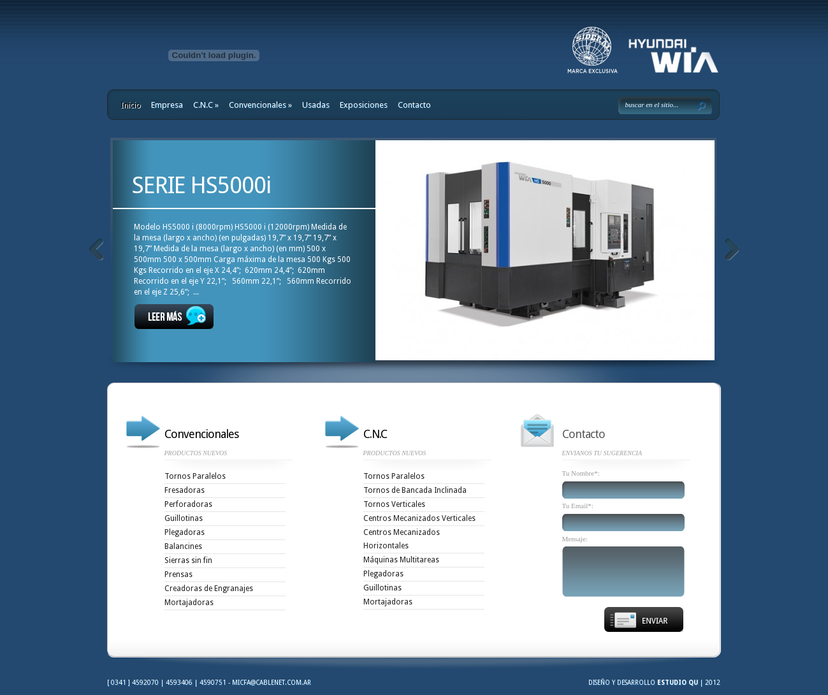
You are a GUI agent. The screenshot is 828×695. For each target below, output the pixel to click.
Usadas (316, 105)
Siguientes (731, 249)
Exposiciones (364, 105)
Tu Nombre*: (581, 473)
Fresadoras (184, 490)
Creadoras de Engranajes (208, 588)
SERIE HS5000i (201, 185)
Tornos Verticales (394, 504)
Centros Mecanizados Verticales (419, 518)
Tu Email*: (577, 505)
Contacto (414, 105)
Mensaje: (575, 539)
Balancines (183, 546)
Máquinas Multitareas (401, 559)
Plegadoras (184, 532)
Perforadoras (188, 504)
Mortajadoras (189, 602)
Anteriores (96, 249)
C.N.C (206, 105)
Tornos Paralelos (195, 476)
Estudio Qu (677, 682)
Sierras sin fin (188, 560)
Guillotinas (183, 518)
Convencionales (260, 105)
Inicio (130, 105)
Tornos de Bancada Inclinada (415, 490)
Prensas (178, 574)
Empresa (167, 105)
